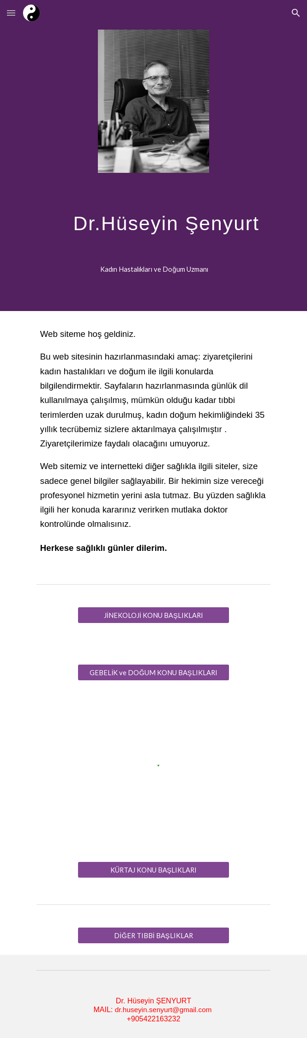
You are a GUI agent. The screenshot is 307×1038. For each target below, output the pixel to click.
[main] (153, 226)
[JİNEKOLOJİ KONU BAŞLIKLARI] (153, 615)
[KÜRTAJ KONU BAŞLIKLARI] (153, 869)
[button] (11, 12)
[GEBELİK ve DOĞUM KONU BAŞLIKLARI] (153, 672)
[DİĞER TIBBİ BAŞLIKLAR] (153, 935)
